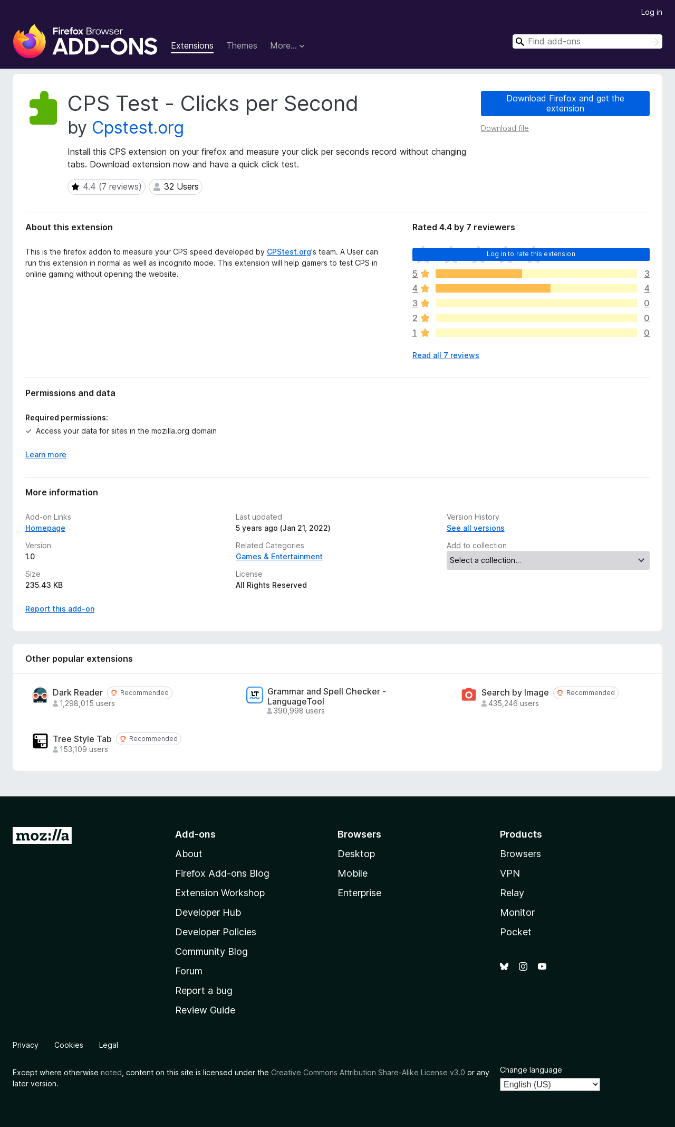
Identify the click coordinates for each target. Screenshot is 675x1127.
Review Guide (205, 1010)
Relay (512, 892)
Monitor (517, 912)
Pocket (516, 931)
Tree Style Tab (82, 739)
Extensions (192, 45)
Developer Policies (215, 931)
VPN (510, 873)
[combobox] (587, 41)
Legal (108, 1044)
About (188, 853)
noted (111, 1072)
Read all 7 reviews (445, 355)
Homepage (45, 527)
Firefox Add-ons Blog (222, 873)
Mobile (353, 873)
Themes (241, 45)
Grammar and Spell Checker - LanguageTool (326, 697)
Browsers (520, 853)
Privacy (25, 1044)
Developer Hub (208, 912)
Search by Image (515, 693)
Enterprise (359, 892)
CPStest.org (289, 251)
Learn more (45, 454)
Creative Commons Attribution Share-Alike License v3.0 (368, 1072)
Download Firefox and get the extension (565, 103)
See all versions (476, 527)
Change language (531, 1069)
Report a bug (204, 990)
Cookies (68, 1044)
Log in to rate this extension (531, 254)
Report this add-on (59, 608)
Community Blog (211, 951)
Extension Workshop (220, 892)
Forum (188, 970)
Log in (651, 11)
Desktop (356, 853)
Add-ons (195, 834)
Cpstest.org (138, 127)
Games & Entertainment (279, 556)
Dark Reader (78, 693)
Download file (505, 128)
